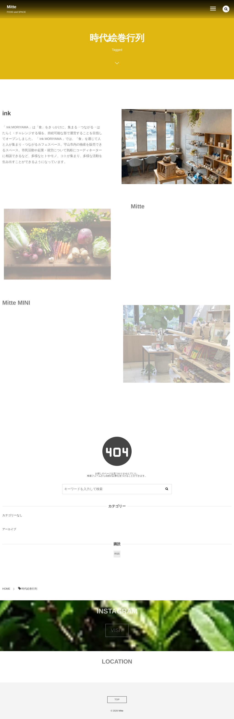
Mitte (11, 7)
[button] (226, 8)
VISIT (117, 630)
